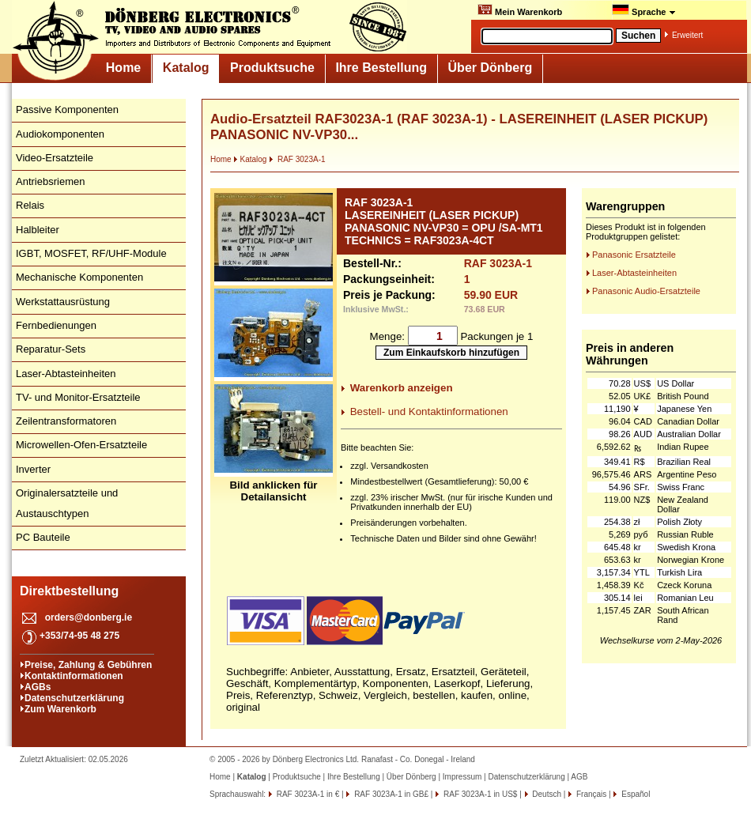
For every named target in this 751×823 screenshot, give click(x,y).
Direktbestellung (69, 591)
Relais (30, 205)
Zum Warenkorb (60, 709)
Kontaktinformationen (74, 675)
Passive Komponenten (67, 109)
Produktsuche (272, 67)
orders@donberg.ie (88, 617)
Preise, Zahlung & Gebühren (88, 664)
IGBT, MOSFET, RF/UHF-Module (91, 253)
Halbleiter (37, 230)
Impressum (462, 776)
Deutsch (545, 794)
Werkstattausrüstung (63, 302)
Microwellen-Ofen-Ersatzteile (81, 445)
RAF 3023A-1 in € (306, 794)
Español (634, 794)
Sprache (644, 10)
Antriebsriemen (50, 181)
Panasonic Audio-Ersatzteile (646, 291)
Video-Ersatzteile (54, 158)
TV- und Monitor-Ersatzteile (78, 397)
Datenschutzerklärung (74, 698)
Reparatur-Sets (50, 349)
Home (123, 67)
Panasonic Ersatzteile (634, 254)
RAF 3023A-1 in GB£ (390, 794)
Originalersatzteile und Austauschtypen (67, 503)
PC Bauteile (43, 537)
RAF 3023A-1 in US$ (479, 794)
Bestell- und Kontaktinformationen (429, 411)
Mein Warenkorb (519, 10)
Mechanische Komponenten (79, 277)
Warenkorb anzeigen (401, 388)
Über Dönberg (490, 67)
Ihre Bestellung (381, 67)
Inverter (33, 469)
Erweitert (687, 35)
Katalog (186, 67)
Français (590, 794)
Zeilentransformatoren (66, 421)
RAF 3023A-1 (297, 159)
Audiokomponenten (60, 134)
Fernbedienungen (56, 325)
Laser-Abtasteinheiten (65, 373)
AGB (579, 776)
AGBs (38, 687)
